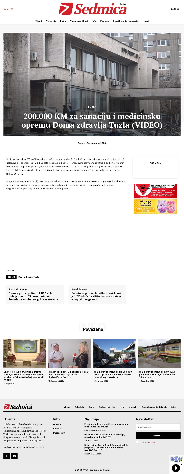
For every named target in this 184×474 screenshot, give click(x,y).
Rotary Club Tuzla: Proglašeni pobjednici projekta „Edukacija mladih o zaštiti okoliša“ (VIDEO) (106, 448)
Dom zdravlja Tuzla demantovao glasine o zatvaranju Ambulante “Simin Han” (156, 374)
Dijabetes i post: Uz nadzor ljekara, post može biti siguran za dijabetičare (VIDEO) (68, 374)
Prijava (158, 435)
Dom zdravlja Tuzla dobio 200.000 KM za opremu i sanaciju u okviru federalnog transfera (112, 374)
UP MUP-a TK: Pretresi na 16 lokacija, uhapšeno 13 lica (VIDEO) (104, 436)
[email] (158, 426)
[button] (176, 9)
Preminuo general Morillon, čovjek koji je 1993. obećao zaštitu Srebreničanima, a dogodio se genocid (96, 296)
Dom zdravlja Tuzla (28, 277)
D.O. (13, 271)
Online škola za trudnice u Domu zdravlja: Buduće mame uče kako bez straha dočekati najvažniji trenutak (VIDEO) (24, 375)
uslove (152, 442)
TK (85, 441)
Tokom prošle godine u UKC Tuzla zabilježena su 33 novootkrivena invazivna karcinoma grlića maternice (33, 296)
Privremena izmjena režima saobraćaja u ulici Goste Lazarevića (106, 425)
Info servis (89, 430)
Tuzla (92, 107)
